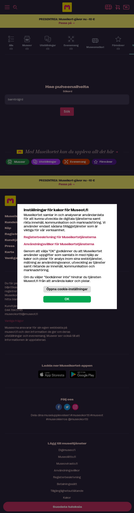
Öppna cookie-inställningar (66, 289)
